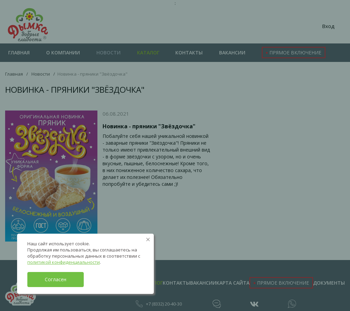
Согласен (55, 279)
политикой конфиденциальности (63, 262)
